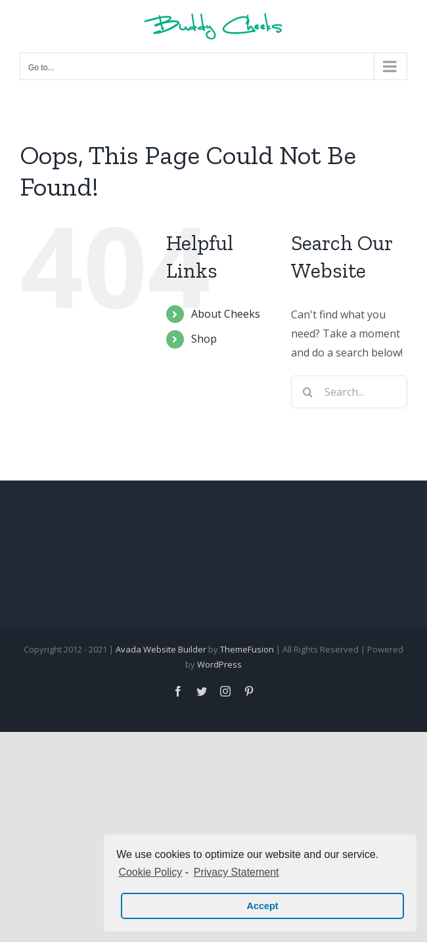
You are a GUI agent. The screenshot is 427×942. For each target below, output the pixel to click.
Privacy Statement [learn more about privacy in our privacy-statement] (236, 872)
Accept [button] (263, 906)
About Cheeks (225, 314)
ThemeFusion (247, 649)
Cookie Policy (150, 872)
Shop (204, 339)
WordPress (219, 664)
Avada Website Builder (161, 649)
